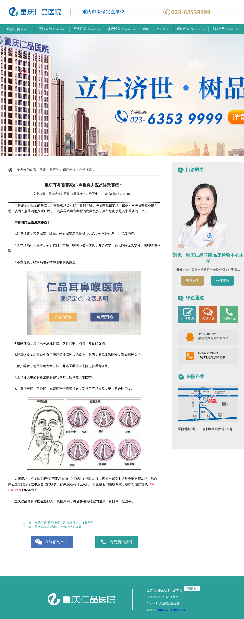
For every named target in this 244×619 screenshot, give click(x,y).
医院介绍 (52, 29)
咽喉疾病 (191, 29)
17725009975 (208, 334)
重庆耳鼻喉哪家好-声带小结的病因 (58, 527)
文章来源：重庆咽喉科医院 (51, 194)
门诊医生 (195, 169)
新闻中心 (156, 29)
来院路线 (226, 29)
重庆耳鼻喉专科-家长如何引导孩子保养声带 (64, 522)
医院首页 (17, 29)
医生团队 (87, 29)
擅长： (180, 269)
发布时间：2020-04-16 (116, 194)
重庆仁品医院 (49, 170)
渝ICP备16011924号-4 (171, 609)
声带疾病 (85, 170)
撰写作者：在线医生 (85, 194)
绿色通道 (195, 297)
